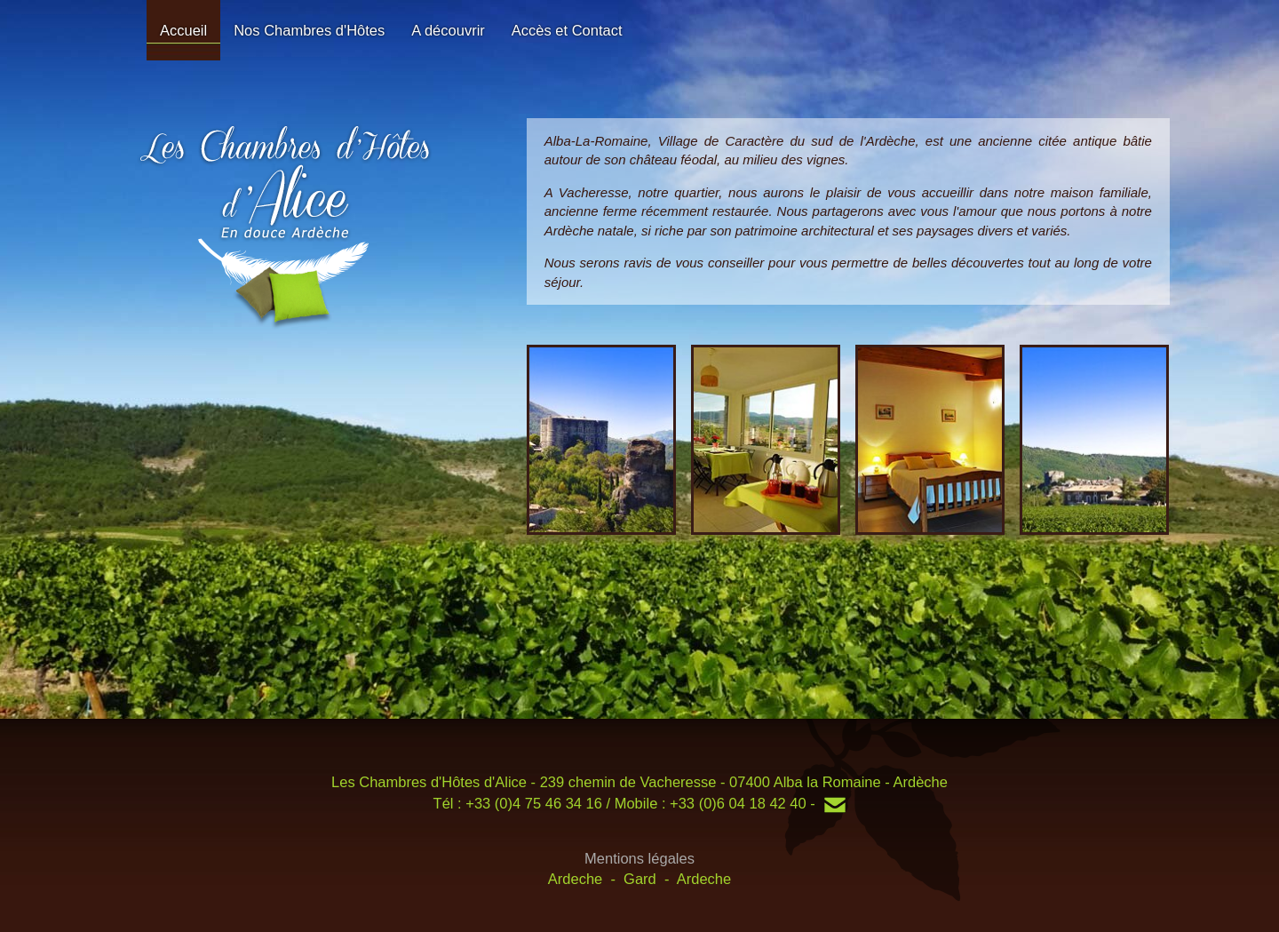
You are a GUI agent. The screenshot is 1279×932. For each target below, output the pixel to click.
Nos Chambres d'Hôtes (309, 30)
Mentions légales (639, 858)
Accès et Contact (567, 30)
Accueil (183, 30)
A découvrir (448, 30)
